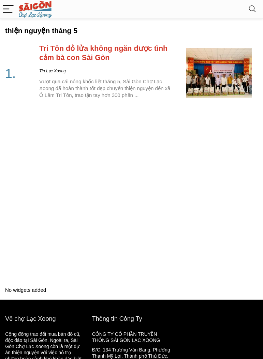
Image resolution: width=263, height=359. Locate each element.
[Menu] (8, 9)
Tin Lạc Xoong (52, 71)
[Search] (252, 9)
